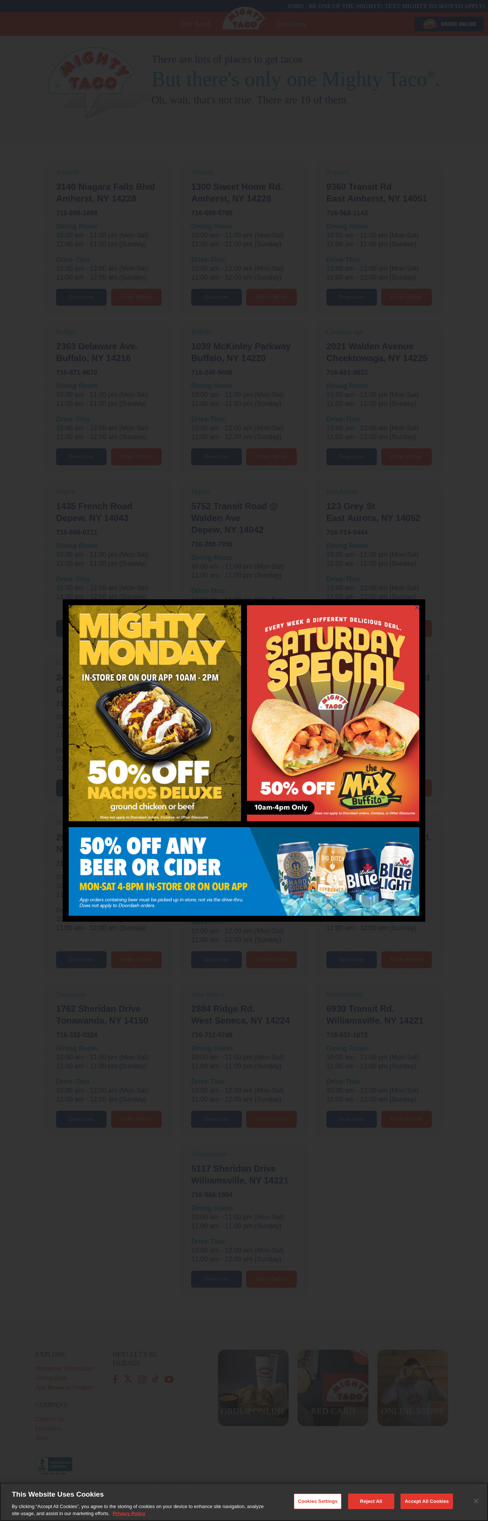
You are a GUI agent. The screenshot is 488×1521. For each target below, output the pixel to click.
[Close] (476, 1507)
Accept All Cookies (427, 1507)
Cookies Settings (318, 1507)
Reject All (371, 1507)
